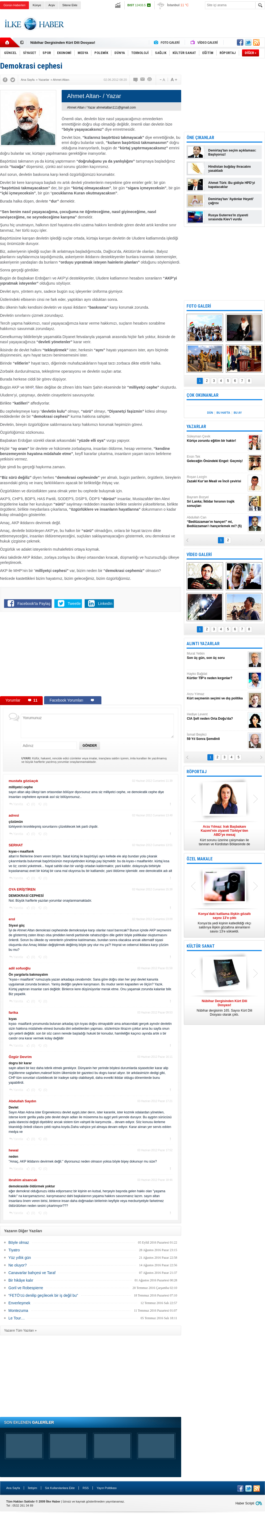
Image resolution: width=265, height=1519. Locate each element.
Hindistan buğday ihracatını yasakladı (229, 169)
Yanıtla (18, 804)
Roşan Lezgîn (216, 479)
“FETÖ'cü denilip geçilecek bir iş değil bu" (43, 1295)
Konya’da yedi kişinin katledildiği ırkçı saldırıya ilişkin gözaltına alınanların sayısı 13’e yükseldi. (224, 922)
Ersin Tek (216, 459)
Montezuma (18, 1310)
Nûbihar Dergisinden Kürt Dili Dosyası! (62, 43)
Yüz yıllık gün (19, 1257)
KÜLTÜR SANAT (201, 946)
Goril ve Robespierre (25, 1288)
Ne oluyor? (17, 1265)
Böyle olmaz (18, 1242)
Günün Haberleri (14, 5)
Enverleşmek (19, 1303)
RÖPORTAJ (197, 771)
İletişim (32, 1488)
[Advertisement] (91, 655)
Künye (37, 5)
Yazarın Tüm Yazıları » (20, 1330)
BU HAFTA (223, 412)
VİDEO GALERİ (199, 554)
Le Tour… (16, 1318)
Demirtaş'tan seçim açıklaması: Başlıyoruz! (232, 152)
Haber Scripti (245, 1503)
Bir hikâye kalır (20, 1280)
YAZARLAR (196, 426)
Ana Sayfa (13, 1488)
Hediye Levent (216, 716)
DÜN (210, 412)
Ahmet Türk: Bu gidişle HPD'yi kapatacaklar (231, 185)
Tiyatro (14, 1250)
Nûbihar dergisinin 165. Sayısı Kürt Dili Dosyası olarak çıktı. (224, 1007)
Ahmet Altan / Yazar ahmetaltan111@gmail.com (101, 107)
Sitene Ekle (69, 5)
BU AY (238, 412)
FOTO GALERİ (199, 306)
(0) (32, 804)
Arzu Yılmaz (216, 696)
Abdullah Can (216, 522)
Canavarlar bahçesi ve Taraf (31, 1273)
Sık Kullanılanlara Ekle (60, 1488)
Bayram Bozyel (216, 501)
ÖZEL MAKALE (200, 858)
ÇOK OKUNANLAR (202, 395)
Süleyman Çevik (216, 439)
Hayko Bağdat (216, 676)
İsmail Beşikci (216, 737)
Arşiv (51, 5)
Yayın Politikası (107, 1488)
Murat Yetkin (216, 656)
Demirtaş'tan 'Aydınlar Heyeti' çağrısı (231, 201)
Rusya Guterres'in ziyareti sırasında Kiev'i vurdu (228, 217)
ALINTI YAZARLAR (203, 643)
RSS (85, 1488)
